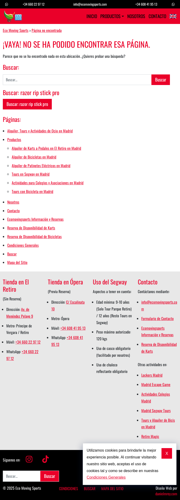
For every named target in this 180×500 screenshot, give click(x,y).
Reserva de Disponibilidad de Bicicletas (34, 236)
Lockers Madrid (151, 375)
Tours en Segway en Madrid (30, 174)
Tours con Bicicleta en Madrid (32, 191)
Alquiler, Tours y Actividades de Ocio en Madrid (40, 131)
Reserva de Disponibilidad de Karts (31, 228)
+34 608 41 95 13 (146, 4)
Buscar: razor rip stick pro (27, 104)
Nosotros (136, 16)
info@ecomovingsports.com (90, 4)
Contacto (157, 16)
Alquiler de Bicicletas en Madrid (34, 157)
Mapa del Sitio (17, 262)
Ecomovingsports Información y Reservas (35, 219)
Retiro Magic (150, 436)
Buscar (12, 254)
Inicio (91, 16)
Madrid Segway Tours (156, 410)
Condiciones (68, 488)
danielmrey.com (166, 493)
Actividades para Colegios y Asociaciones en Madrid (47, 183)
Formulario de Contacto (157, 318)
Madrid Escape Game (155, 384)
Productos (110, 16)
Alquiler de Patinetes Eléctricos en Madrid (41, 165)
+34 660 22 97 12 (34, 4)
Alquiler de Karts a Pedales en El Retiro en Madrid (46, 148)
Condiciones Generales (23, 245)
